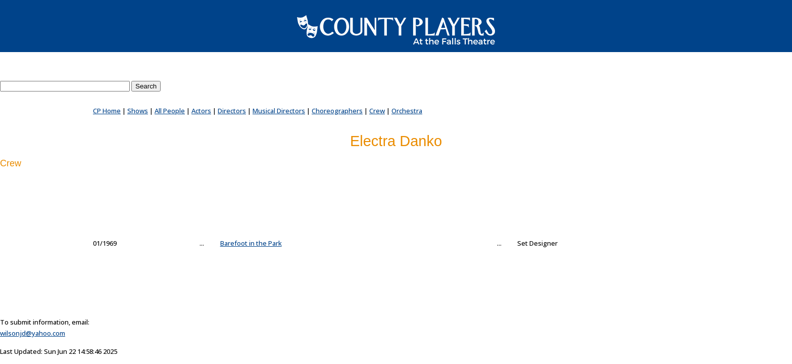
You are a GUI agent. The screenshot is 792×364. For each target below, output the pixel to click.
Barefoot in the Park (251, 243)
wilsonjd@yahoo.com (32, 333)
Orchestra (406, 110)
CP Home (107, 110)
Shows (137, 110)
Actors (201, 110)
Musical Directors (279, 110)
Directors (232, 110)
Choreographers (337, 110)
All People (170, 110)
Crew (377, 110)
